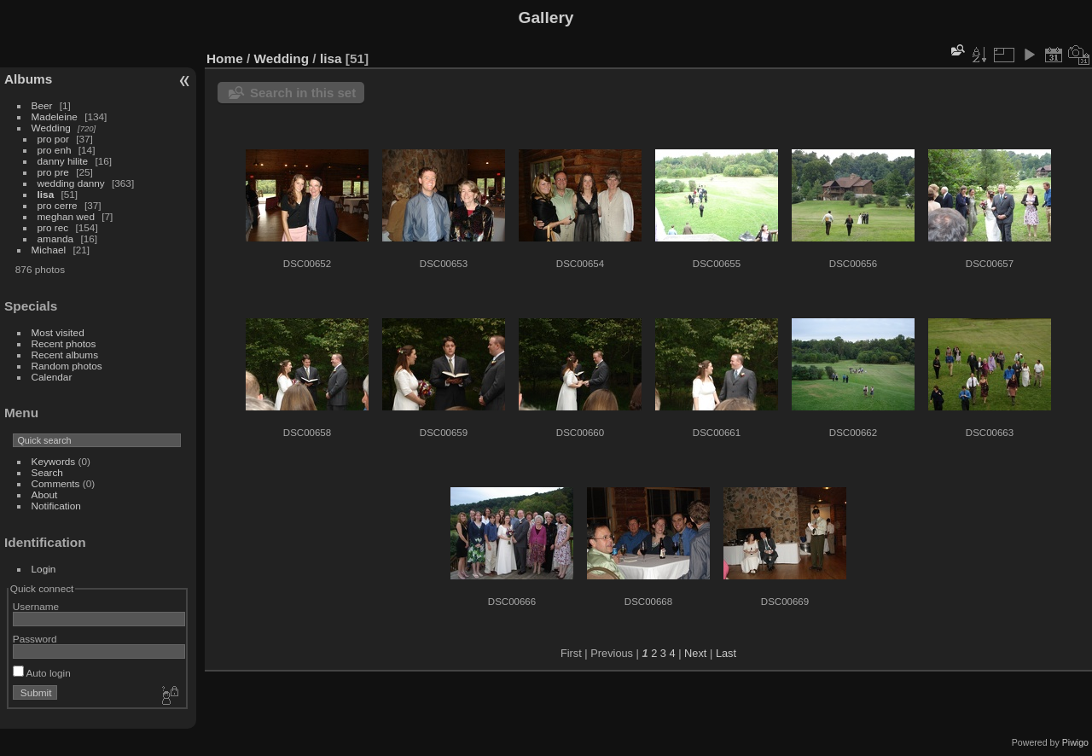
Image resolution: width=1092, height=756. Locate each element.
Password (35, 638)
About (45, 494)
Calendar (52, 376)
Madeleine (55, 116)
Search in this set (303, 92)
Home (224, 58)
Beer (42, 105)
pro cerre (58, 205)
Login (44, 568)
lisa (46, 194)
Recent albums (65, 354)
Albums (28, 79)
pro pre (53, 171)
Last (726, 653)
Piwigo (1075, 742)
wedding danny (71, 183)
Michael (49, 249)
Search (47, 472)
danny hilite (63, 160)
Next (695, 653)
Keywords (54, 461)
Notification (56, 505)
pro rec (53, 227)
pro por (53, 138)
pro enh (55, 149)
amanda (56, 238)
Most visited (58, 332)
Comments (56, 483)
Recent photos (64, 343)
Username (36, 606)
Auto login (42, 672)
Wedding (51, 127)
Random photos (67, 365)
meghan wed (66, 216)
